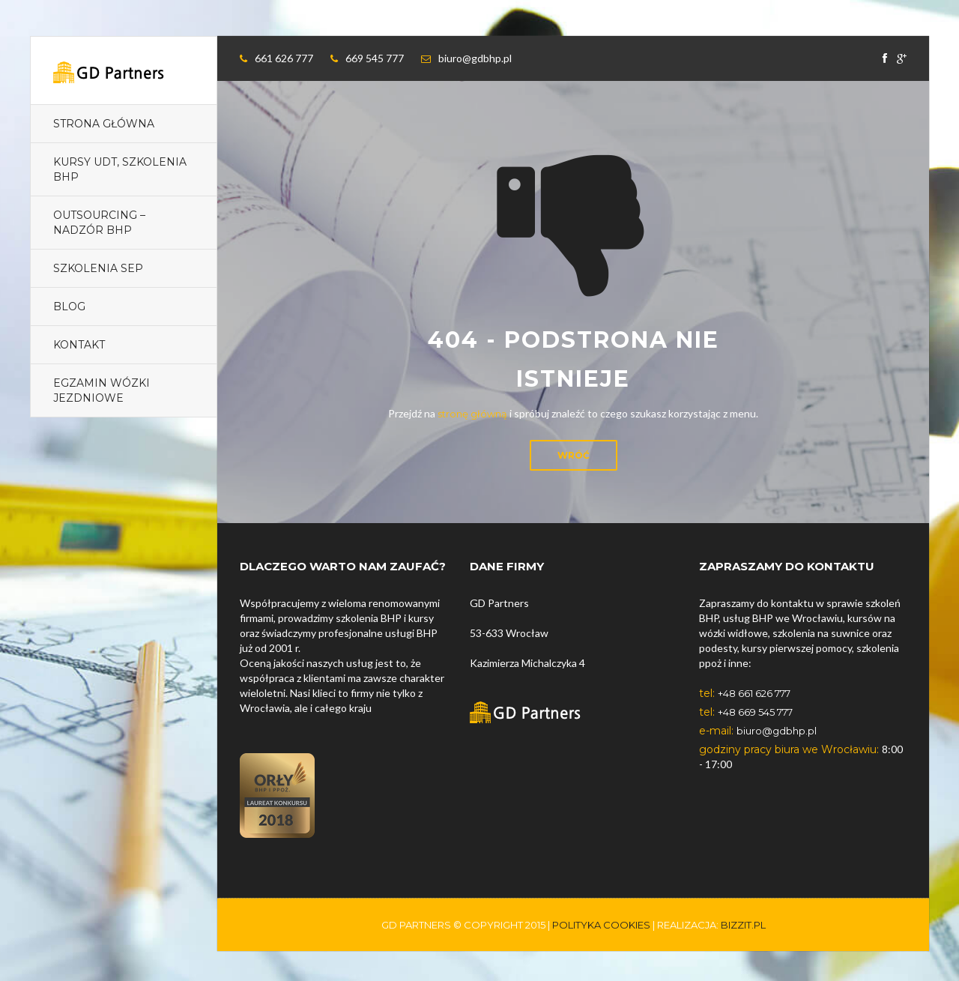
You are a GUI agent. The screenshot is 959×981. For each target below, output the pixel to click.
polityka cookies (601, 925)
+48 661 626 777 (754, 693)
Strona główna (103, 123)
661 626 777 (284, 58)
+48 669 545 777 (755, 712)
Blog (69, 306)
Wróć (573, 455)
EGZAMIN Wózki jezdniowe (101, 390)
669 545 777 (374, 58)
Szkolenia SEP (98, 268)
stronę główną (472, 414)
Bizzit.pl (743, 925)
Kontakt (79, 344)
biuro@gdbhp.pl (475, 58)
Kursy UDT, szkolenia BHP (120, 169)
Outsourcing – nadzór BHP (99, 222)
